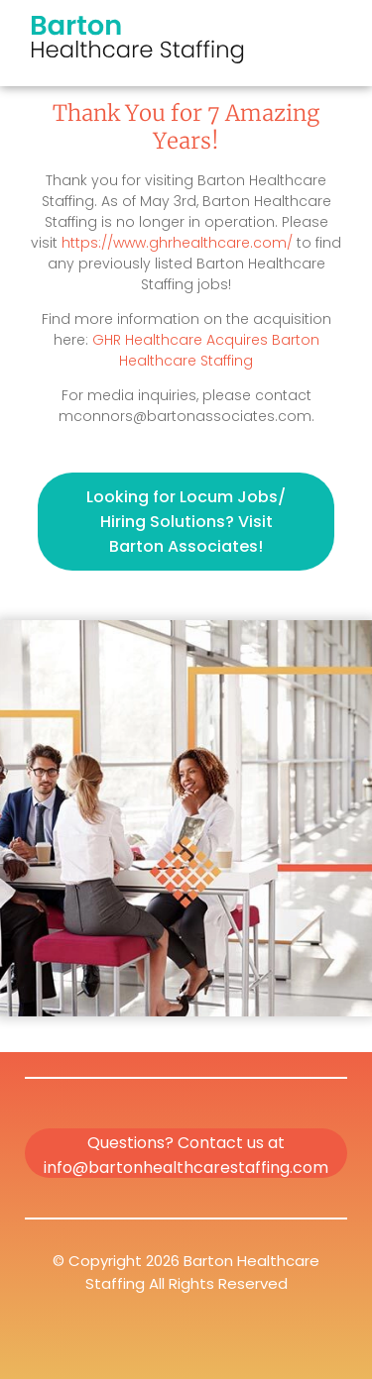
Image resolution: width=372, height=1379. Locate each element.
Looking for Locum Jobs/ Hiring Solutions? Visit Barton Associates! (186, 521)
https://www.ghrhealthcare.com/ (177, 243)
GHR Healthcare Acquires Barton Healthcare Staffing (205, 350)
